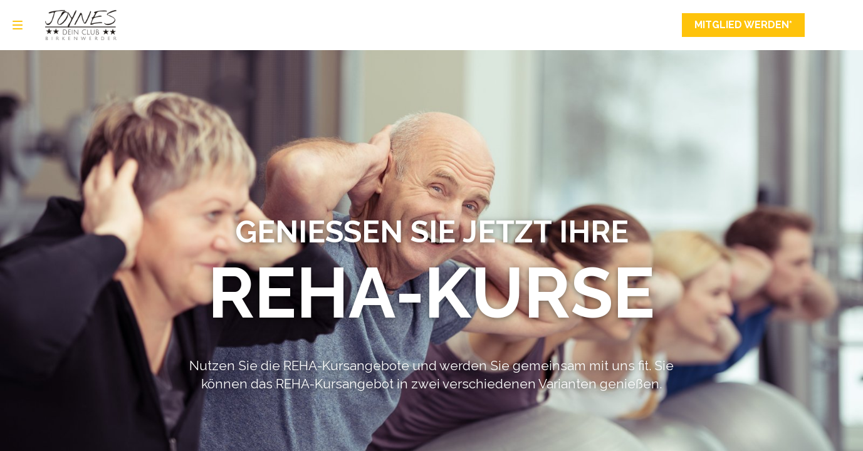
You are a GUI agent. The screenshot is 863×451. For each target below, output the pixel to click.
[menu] (17, 25)
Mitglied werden (743, 25)
